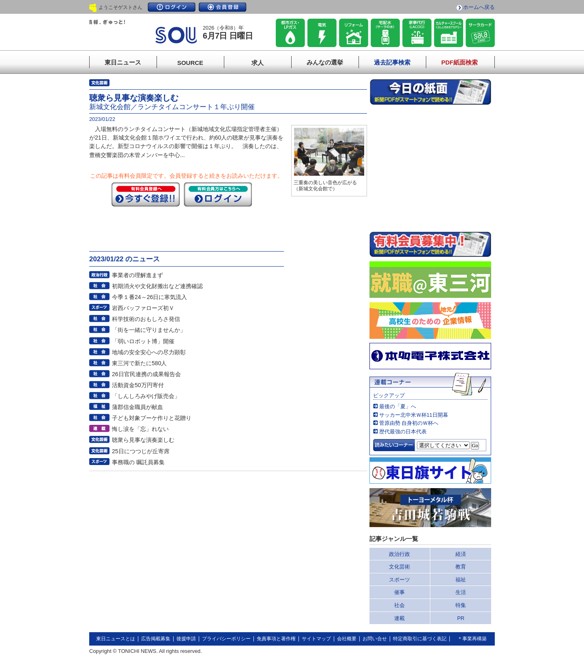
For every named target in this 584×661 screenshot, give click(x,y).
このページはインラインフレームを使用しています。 (430, 168)
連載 (399, 618)
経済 (460, 554)
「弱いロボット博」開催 (143, 341)
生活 (460, 592)
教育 (460, 567)
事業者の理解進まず (137, 275)
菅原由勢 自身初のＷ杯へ (409, 423)
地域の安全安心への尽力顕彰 (149, 352)
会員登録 (223, 7)
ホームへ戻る (479, 7)
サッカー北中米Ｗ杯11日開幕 (413, 415)
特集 (460, 605)
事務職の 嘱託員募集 (138, 462)
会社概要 (346, 638)
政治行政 (399, 554)
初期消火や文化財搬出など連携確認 (157, 286)
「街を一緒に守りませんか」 (149, 330)
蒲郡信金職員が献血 (137, 407)
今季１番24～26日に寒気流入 (149, 297)
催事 (399, 592)
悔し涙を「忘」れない (140, 429)
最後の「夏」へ (397, 406)
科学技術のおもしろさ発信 (146, 319)
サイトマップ (316, 638)
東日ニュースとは (115, 638)
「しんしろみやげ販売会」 (146, 396)
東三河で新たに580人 (139, 363)
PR (460, 618)
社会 (399, 605)
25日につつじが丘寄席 (141, 451)
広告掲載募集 (155, 638)
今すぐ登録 (146, 194)
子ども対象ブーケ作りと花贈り (151, 418)
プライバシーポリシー (226, 638)
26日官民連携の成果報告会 (146, 374)
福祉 (460, 580)
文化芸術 (399, 567)
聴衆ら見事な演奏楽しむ (143, 440)
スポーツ (399, 580)
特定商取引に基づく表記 (420, 638)
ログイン (171, 7)
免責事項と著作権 (276, 638)
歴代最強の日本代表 (403, 431)
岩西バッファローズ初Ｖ (143, 308)
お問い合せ (375, 638)
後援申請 (186, 638)
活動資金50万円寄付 (138, 385)
